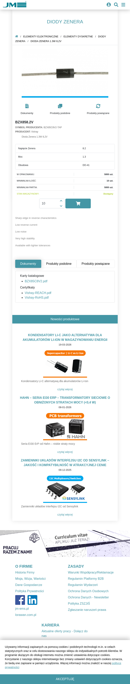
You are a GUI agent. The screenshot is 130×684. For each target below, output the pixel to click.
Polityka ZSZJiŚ (79, 603)
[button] (27, 109)
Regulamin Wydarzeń (83, 585)
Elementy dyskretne (78, 36)
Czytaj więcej (65, 389)
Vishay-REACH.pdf (38, 293)
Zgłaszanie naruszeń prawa (87, 609)
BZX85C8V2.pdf (36, 281)
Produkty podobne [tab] (58, 263)
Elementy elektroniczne (40, 36)
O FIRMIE (24, 566)
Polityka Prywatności (29, 591)
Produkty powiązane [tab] (96, 263)
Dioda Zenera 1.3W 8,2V (46, 41)
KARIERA (50, 625)
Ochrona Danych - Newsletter (88, 597)
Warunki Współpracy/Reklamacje (91, 572)
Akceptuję (65, 679)
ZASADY (76, 566)
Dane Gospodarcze (28, 585)
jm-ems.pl (22, 608)
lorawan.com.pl (25, 614)
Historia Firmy (25, 572)
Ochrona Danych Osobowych (88, 591)
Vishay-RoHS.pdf (37, 297)
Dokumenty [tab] (28, 263)
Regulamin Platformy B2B (86, 578)
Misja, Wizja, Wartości (30, 578)
